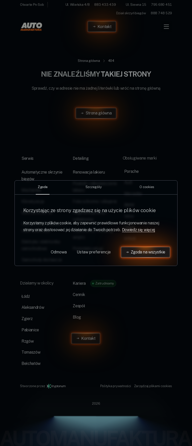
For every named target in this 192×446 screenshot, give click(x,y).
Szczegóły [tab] (94, 187)
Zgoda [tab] (43, 187)
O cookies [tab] (147, 187)
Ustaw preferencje (94, 252)
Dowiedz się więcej (138, 229)
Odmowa (59, 252)
